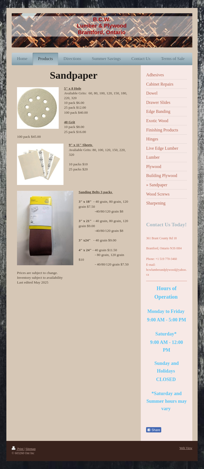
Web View (186, 448)
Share (153, 430)
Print (18, 449)
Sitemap (31, 449)
